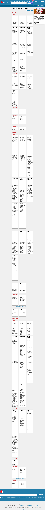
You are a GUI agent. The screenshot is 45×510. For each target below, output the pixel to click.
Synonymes (16, 1)
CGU (30, 509)
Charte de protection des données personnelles (14, 509)
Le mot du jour (18, 5)
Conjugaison (21, 1)
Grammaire (26, 1)
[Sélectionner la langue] (42, 1)
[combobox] (18, 3)
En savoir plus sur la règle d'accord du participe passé (19, 124)
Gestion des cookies (27, 509)
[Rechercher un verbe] (27, 3)
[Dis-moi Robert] (31, 3)
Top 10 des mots (23, 5)
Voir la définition (30, 10)
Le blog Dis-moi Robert (11, 5)
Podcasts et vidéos (32, 5)
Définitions (11, 1)
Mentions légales (22, 509)
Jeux (27, 5)
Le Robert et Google (34, 509)
